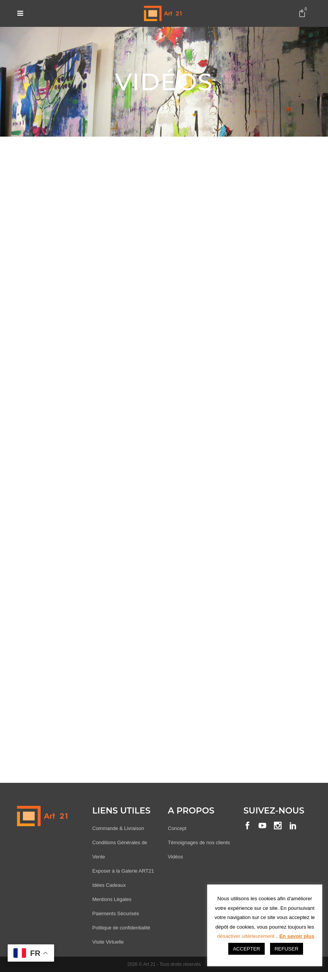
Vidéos (175, 857)
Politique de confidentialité (121, 928)
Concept (177, 828)
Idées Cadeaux (109, 885)
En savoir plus (296, 936)
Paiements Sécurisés (115, 913)
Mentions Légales (112, 899)
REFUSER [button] (286, 949)
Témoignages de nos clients (199, 842)
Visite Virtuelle (108, 942)
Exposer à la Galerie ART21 (123, 871)
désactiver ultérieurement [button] (246, 936)
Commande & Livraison (118, 828)
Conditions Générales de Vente (119, 850)
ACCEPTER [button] (246, 949)
